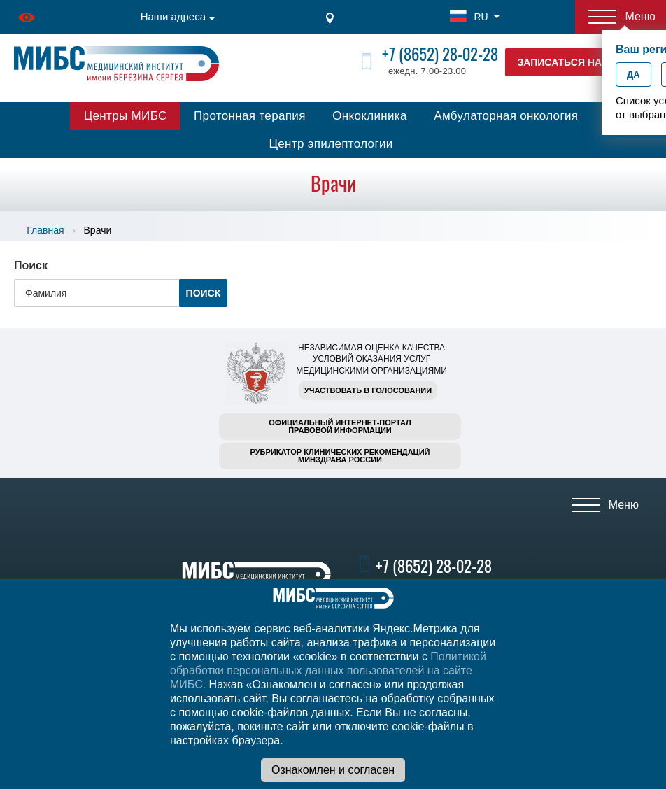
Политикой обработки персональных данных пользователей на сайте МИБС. (328, 670)
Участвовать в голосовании (368, 390)
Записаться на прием (579, 62)
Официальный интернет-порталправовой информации (340, 426)
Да (633, 74)
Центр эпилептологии (330, 143)
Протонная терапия (250, 115)
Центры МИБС (125, 115)
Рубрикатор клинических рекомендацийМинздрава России (340, 456)
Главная (45, 230)
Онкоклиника (369, 115)
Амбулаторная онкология (506, 115)
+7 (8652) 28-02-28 (440, 54)
